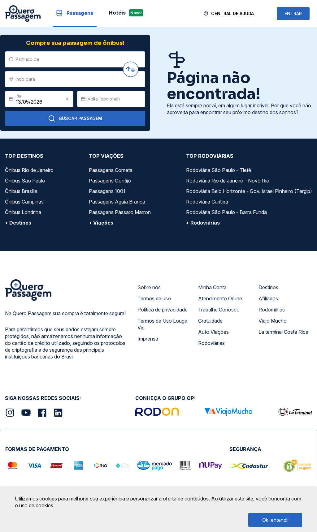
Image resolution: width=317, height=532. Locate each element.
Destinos (268, 287)
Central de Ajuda (232, 13)
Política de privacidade (162, 310)
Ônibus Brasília (21, 191)
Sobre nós (149, 287)
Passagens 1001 (107, 191)
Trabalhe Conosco (219, 310)
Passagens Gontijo (110, 181)
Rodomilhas (271, 310)
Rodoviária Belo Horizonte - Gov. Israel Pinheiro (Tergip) (249, 191)
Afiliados (268, 298)
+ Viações (101, 223)
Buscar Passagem (75, 118)
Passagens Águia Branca (117, 202)
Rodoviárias (211, 343)
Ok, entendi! (275, 520)
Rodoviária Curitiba (207, 202)
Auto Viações (213, 332)
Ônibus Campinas (24, 202)
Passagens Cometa (110, 170)
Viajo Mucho (272, 321)
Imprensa (147, 339)
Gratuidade (210, 321)
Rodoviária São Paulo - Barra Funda (226, 212)
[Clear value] (67, 99)
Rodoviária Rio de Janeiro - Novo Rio (227, 181)
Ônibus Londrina (23, 212)
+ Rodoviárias (203, 223)
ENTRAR (293, 13)
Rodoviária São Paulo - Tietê (218, 170)
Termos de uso (154, 298)
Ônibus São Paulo (25, 181)
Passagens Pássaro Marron (120, 212)
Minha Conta (212, 287)
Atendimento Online (220, 298)
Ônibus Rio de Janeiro (29, 170)
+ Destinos (18, 223)
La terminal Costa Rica (283, 332)
